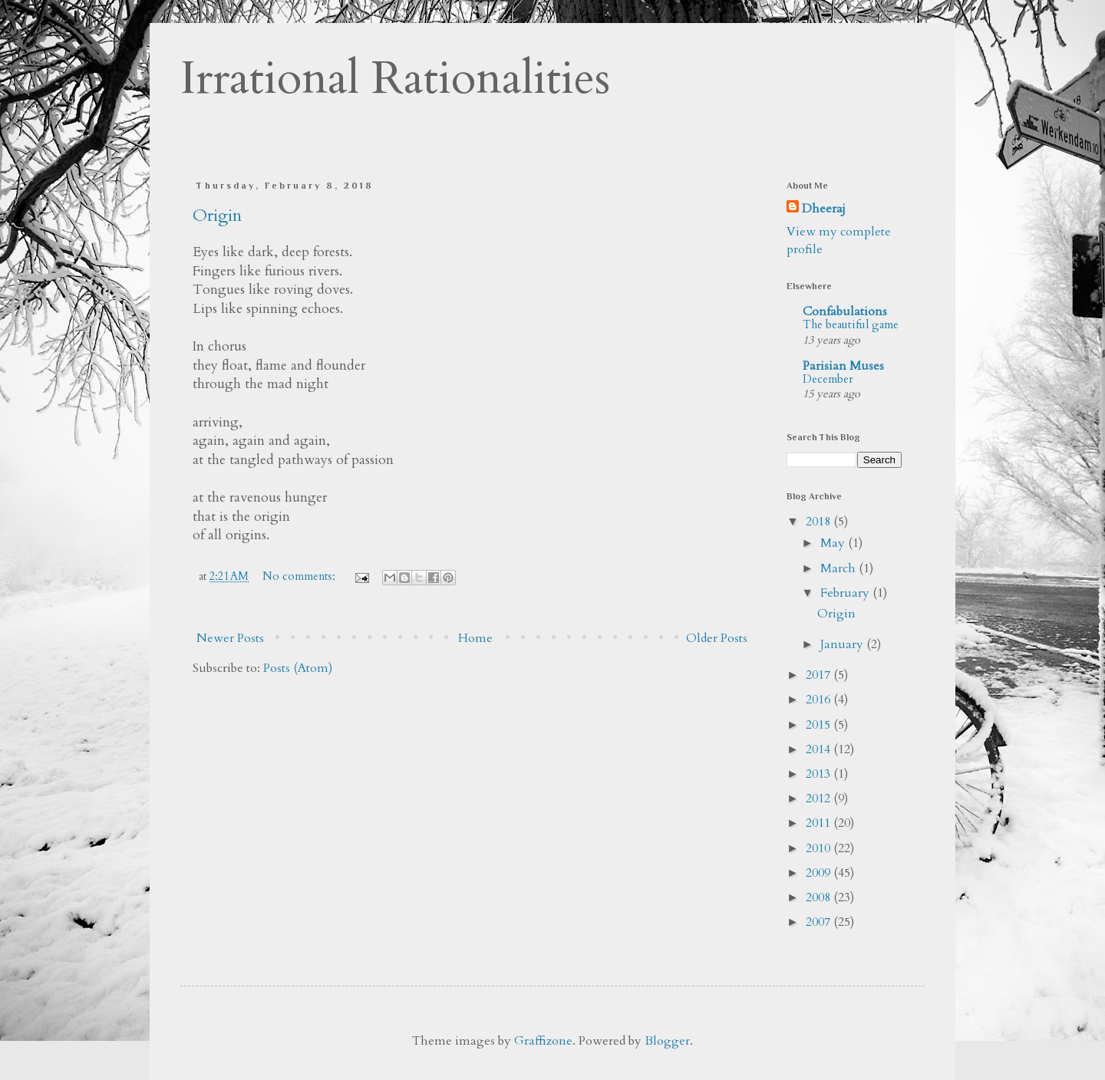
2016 (819, 699)
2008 (819, 897)
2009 (819, 872)
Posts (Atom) (297, 668)
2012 (819, 798)
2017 (819, 675)
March (839, 568)
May (834, 543)
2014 (819, 749)
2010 (819, 848)
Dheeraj (824, 208)
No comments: (300, 576)
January (843, 644)
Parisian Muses (843, 365)
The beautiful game (851, 325)
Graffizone (543, 1040)
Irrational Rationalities (395, 79)
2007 (819, 922)
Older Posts (716, 638)
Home (475, 638)
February (846, 592)
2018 (819, 521)
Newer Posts (230, 638)
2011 (819, 823)
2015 (819, 724)
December (828, 379)
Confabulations (845, 311)
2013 (819, 774)
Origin (217, 215)
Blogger (667, 1040)
